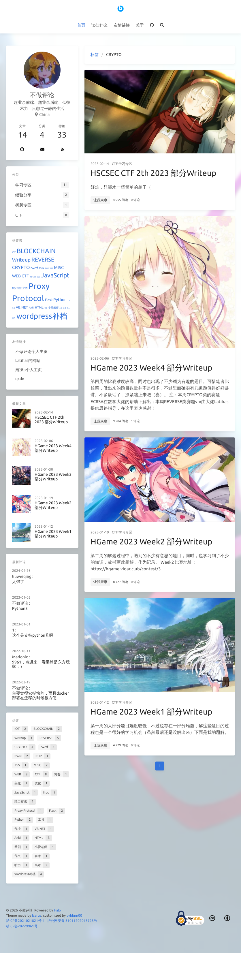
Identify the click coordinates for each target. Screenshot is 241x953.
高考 (14, 318)
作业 (13, 308)
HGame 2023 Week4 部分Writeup (151, 367)
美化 (34, 277)
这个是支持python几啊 (32, 635)
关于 (140, 25)
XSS (51, 268)
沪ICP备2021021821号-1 (25, 920)
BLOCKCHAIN (36, 250)
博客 (31, 277)
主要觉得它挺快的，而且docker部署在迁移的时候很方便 (40, 695)
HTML (39, 307)
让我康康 (100, 200)
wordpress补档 (41, 316)
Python (60, 299)
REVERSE (42, 259)
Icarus (36, 915)
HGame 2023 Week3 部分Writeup (53, 476)
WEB (16, 276)
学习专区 (125, 164)
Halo (57, 910)
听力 (68, 308)
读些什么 (99, 25)
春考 (64, 308)
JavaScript (55, 275)
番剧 (45, 308)
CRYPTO (21, 267)
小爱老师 (53, 307)
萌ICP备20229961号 (21, 926)
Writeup (21, 259)
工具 (68, 300)
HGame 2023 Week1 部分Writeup (151, 711)
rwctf (34, 268)
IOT (14, 252)
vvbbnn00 (74, 915)
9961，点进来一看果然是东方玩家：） (41, 664)
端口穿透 (22, 288)
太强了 (18, 582)
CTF (115, 164)
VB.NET (22, 307)
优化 (38, 277)
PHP (47, 268)
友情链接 (122, 25)
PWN (41, 268)
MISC (59, 267)
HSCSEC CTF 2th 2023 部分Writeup (153, 172)
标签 (95, 54)
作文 (60, 308)
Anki (31, 307)
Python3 (20, 608)
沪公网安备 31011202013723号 (72, 920)
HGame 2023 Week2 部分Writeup (151, 541)
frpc (14, 288)
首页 (81, 25)
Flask (48, 300)
